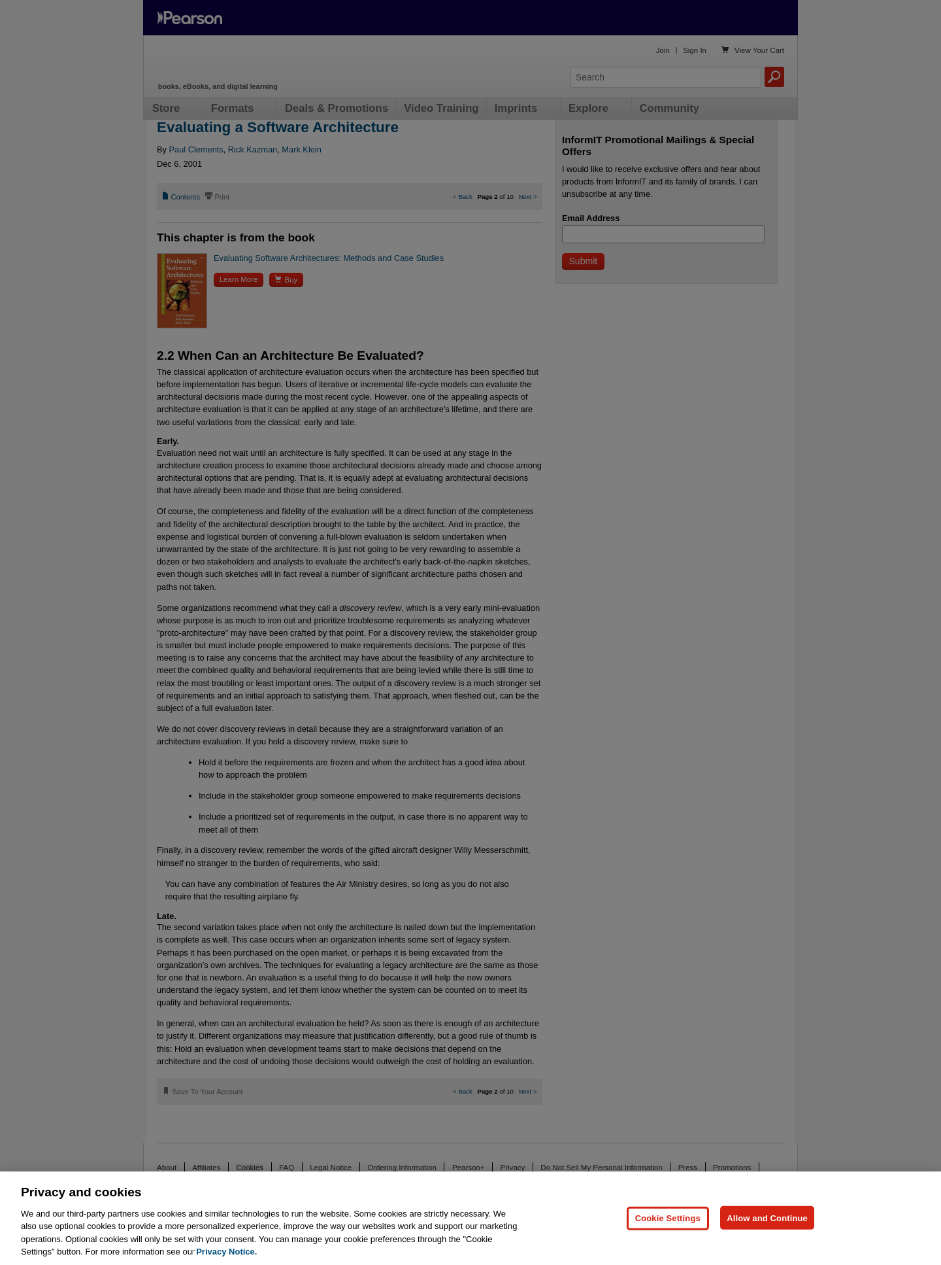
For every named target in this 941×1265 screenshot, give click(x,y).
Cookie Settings (668, 1217)
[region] (470, 1218)
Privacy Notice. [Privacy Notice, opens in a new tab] (226, 1251)
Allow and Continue (767, 1217)
